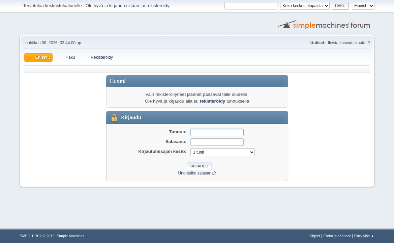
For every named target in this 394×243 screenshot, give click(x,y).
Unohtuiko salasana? (197, 173)
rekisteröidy (157, 5)
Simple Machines (70, 236)
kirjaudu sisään (124, 5)
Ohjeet (314, 236)
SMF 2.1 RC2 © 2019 (37, 236)
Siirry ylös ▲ (364, 236)
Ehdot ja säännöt (337, 236)
